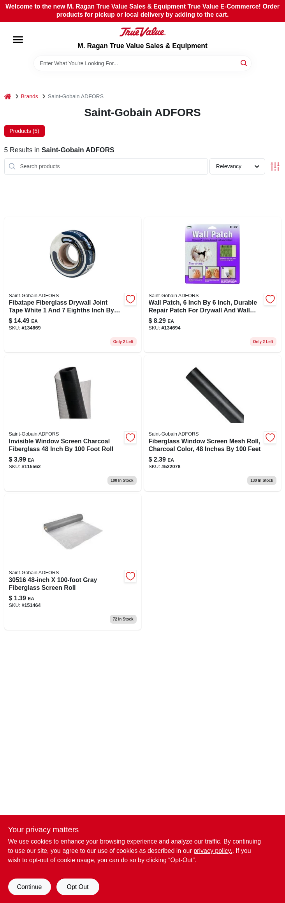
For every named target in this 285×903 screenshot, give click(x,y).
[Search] (244, 62)
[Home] (7, 96)
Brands (29, 96)
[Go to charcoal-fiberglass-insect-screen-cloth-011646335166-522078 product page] (212, 423)
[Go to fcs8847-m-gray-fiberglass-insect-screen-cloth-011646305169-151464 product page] (72, 562)
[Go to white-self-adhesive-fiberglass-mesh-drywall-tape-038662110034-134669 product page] (72, 285)
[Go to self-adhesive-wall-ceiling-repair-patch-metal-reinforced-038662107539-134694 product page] (212, 285)
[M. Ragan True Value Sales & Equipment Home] (142, 32)
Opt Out (77, 887)
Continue (29, 887)
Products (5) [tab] (24, 131)
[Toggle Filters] (275, 166)
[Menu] (18, 40)
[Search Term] (142, 63)
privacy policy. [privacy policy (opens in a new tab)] (213, 850)
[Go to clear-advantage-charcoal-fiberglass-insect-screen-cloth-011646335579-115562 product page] (72, 423)
